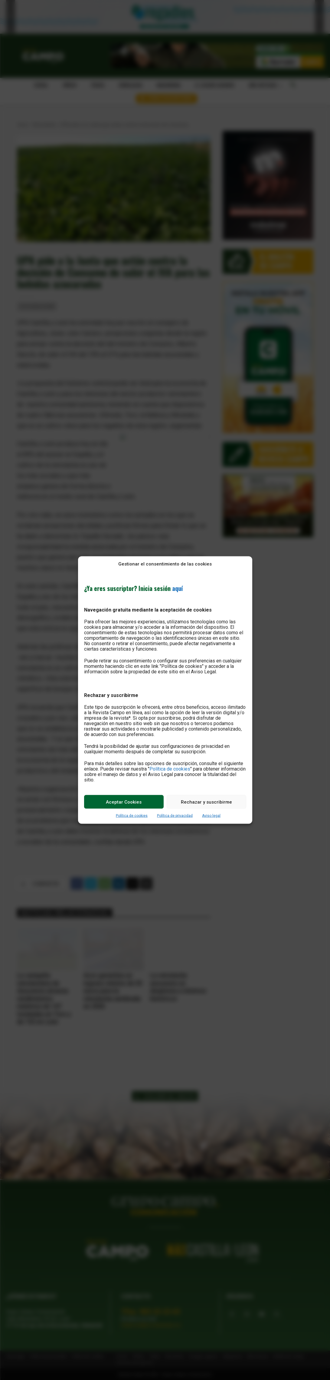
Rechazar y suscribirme (206, 801)
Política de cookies (169, 769)
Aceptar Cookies (124, 801)
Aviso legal (211, 816)
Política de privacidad (175, 816)
